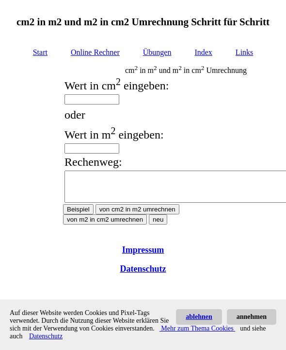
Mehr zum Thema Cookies (197, 328)
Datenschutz (143, 275)
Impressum (143, 256)
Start (40, 52)
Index (203, 52)
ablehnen (199, 316)
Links (244, 52)
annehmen (252, 316)
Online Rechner (95, 52)
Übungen (157, 52)
